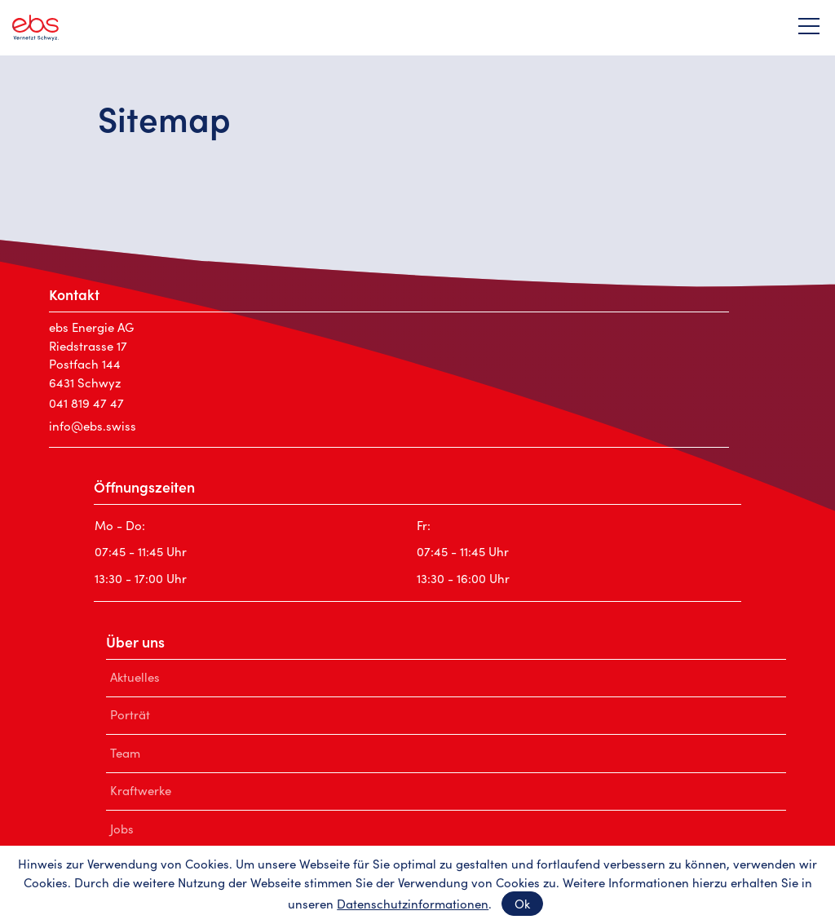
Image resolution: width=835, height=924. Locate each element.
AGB (423, 890)
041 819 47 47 (86, 402)
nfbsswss (92, 425)
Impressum (242, 890)
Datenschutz (342, 890)
